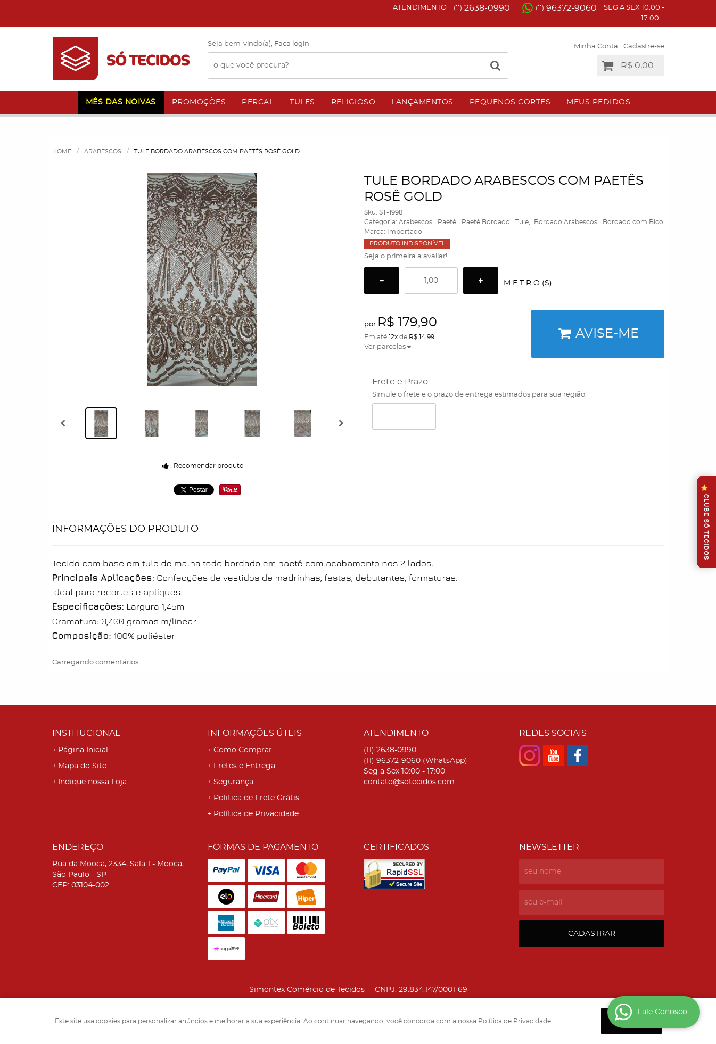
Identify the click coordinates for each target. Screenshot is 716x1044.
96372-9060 (566, 8)
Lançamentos (422, 102)
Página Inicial (83, 750)
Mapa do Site (82, 766)
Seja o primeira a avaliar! (405, 256)
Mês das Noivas (121, 102)
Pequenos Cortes (510, 102)
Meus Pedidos (598, 102)
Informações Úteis (255, 733)
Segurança (233, 782)
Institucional (86, 733)
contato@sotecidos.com (409, 782)
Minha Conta (596, 46)
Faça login (291, 43)
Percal (258, 102)
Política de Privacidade (256, 814)
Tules (302, 102)
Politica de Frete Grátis (256, 798)
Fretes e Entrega (244, 766)
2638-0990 (482, 8)
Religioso (353, 102)
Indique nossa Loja (92, 782)
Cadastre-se (643, 46)
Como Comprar (242, 750)
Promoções (199, 102)
